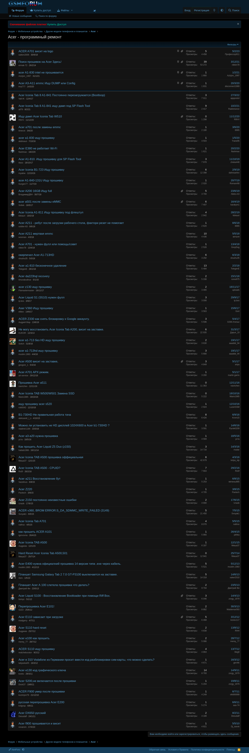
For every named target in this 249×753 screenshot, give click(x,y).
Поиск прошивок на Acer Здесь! (40, 61)
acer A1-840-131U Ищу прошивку (41, 180)
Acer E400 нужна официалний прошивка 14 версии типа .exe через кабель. (70, 563)
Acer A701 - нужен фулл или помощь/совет (48, 244)
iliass (21, 162)
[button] (71, 10)
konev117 (234, 620)
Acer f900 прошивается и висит (40, 723)
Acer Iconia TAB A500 (33, 542)
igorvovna (23, 535)
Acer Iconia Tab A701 (32, 521)
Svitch (21, 344)
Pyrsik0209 (234, 428)
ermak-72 (23, 65)
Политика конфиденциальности (207, 749)
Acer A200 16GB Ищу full (35, 191)
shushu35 (23, 258)
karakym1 (234, 205)
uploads (235, 290)
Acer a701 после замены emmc (40, 127)
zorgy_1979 (234, 599)
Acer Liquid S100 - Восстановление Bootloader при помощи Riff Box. (64, 595)
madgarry (23, 620)
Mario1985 (23, 397)
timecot (22, 131)
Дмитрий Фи (24, 588)
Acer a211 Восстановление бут (40, 478)
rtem (21, 578)
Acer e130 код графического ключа (42, 670)
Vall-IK (21, 99)
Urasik (21, 503)
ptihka (236, 535)
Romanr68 (234, 183)
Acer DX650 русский (32, 713)
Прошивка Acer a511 (33, 382)
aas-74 (236, 705)
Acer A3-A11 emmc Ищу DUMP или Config (47, 83)
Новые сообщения (22, 16)
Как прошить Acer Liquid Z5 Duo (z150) (45, 446)
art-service (23, 375)
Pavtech (22, 493)
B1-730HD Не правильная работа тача (45, 414)
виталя (236, 236)
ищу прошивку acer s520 (35, 404)
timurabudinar (25, 280)
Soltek (21, 205)
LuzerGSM (234, 407)
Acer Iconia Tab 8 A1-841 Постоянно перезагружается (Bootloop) (62, 95)
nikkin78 (235, 65)
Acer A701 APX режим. (34, 372)
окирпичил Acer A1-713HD (36, 255)
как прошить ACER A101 (35, 531)
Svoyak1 (22, 514)
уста (21, 439)
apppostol (234, 98)
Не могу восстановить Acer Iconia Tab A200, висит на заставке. (61, 329)
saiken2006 (24, 55)
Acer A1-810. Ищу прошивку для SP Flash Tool (50, 159)
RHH (237, 631)
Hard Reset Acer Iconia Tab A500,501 (43, 553)
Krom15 (235, 418)
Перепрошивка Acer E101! (36, 606)
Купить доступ (42, 10)
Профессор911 (232, 54)
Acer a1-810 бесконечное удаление (42, 265)
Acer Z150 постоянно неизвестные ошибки (47, 500)
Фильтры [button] (231, 44)
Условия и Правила (178, 749)
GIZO (21, 610)
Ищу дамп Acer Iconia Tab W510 (40, 116)
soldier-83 (23, 226)
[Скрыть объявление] (237, 24)
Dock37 (22, 684)
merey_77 (23, 642)
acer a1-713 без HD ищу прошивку (42, 340)
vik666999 (234, 694)
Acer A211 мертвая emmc (36, 233)
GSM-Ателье (233, 322)
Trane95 (235, 141)
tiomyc (22, 599)
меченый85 (234, 482)
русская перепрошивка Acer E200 (41, 702)
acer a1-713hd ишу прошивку (38, 350)
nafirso (22, 525)
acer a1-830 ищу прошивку (37, 138)
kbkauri (22, 216)
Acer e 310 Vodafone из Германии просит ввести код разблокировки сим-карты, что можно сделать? (86, 659)
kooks (21, 674)
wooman (22, 237)
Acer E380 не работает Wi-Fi (38, 148)
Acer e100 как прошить (34, 638)
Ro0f (21, 471)
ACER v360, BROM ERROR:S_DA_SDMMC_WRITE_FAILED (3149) (64, 510)
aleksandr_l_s (25, 418)
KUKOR (22, 333)
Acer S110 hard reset (32, 627)
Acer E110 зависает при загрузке (41, 617)
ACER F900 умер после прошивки (42, 691)
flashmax (23, 152)
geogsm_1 (23, 365)
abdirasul (23, 141)
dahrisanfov (234, 173)
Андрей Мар (24, 322)
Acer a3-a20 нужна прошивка (38, 436)
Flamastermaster (26, 290)
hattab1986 (24, 450)
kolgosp (22, 706)
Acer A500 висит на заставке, (38, 361)
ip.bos (21, 301)
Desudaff (23, 716)
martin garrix (233, 375)
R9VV (21, 120)
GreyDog (235, 247)
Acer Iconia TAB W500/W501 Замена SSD (47, 393)
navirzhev (23, 386)
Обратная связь (157, 749)
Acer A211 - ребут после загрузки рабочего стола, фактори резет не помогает (71, 223)
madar (236, 450)
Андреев (23, 546)
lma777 (22, 86)
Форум (19, 10)
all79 (21, 109)
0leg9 (236, 652)
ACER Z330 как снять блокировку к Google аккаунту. (54, 319)
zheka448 (234, 162)
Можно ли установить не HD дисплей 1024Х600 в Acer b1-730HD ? (64, 425)
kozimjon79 (24, 695)
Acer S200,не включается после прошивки (47, 681)
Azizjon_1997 (25, 76)
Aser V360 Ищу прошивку (36, 308)
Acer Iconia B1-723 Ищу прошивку (41, 169)
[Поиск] (233, 10)
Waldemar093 (233, 609)
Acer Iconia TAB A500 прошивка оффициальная (51, 457)
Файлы (65, 10)
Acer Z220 (25, 489)
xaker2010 (234, 577)
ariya (237, 364)
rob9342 (22, 407)
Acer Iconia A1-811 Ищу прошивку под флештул (51, 212)
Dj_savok (235, 726)
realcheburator (25, 652)
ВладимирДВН (26, 194)
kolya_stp (235, 460)
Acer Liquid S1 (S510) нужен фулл (41, 297)
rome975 (235, 279)
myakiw (22, 173)
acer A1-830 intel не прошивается (41, 72)
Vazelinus (23, 482)
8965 (237, 130)
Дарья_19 (234, 332)
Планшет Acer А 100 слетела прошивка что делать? (54, 585)
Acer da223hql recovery (34, 276)
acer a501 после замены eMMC (40, 201)
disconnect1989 (232, 86)
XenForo (15, 749)
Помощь (231, 749)
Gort (237, 311)
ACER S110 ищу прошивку (37, 649)
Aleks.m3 (235, 194)
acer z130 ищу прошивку (35, 287)
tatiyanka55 (24, 663)
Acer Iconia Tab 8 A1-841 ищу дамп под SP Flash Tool (54, 106)
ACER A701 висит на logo (36, 51)
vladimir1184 (24, 429)
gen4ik (236, 663)
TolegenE (23, 269)
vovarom (22, 727)
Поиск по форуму (48, 16)
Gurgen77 (23, 184)
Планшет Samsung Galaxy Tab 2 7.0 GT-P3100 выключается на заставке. (68, 574)
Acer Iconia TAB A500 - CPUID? (39, 468)
